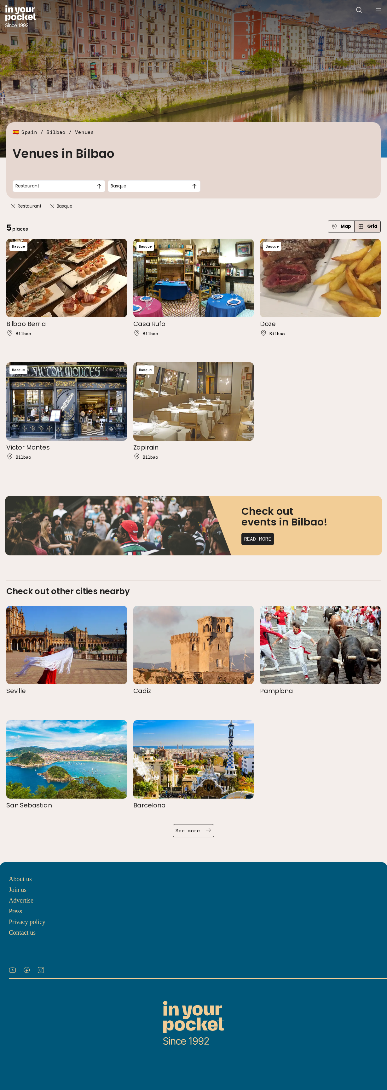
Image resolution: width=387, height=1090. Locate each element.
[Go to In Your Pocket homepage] (20, 17)
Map (341, 226)
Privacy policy (27, 921)
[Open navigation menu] (378, 10)
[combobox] (59, 186)
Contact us (22, 932)
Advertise (21, 900)
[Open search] (359, 10)
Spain (29, 132)
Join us (17, 889)
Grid (367, 226)
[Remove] (13, 206)
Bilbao (56, 132)
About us (20, 878)
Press (15, 911)
